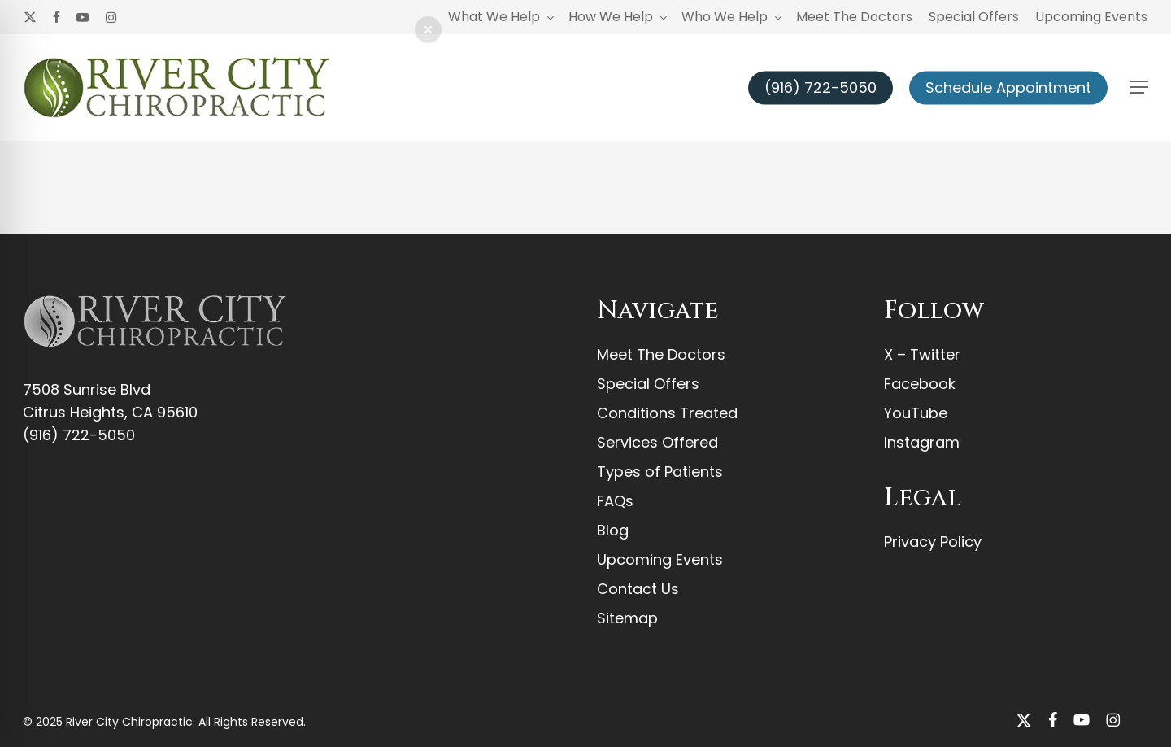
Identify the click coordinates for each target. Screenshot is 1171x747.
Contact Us (638, 589)
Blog (613, 530)
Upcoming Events (660, 559)
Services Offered (657, 442)
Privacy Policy (933, 541)
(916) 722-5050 (79, 435)
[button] (1139, 87)
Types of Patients (660, 471)
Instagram (922, 442)
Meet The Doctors (661, 354)
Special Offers (648, 384)
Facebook (920, 384)
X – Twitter (922, 354)
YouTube (915, 413)
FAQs (615, 501)
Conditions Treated (667, 413)
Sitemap (627, 618)
